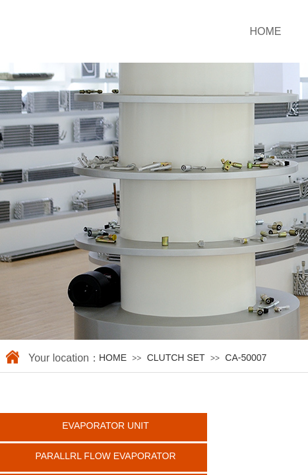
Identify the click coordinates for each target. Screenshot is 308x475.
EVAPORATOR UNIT (105, 425)
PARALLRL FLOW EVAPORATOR (105, 456)
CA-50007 (245, 357)
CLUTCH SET (176, 357)
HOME (113, 357)
